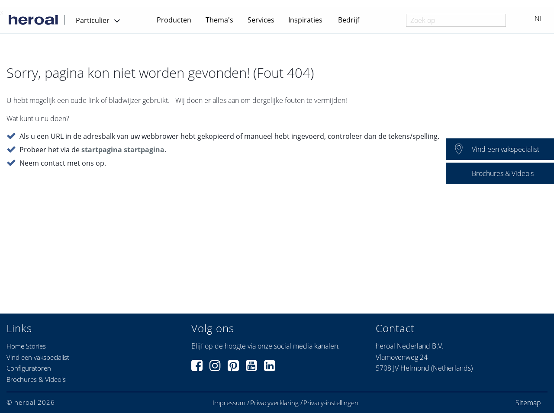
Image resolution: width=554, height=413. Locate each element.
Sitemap (528, 402)
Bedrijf (348, 19)
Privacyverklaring (274, 403)
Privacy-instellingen (330, 403)
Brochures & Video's (36, 379)
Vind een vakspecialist (37, 357)
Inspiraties (305, 19)
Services (261, 19)
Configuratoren (28, 368)
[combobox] (456, 20)
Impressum (229, 403)
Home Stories (26, 346)
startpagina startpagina (122, 150)
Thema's (219, 19)
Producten (174, 19)
